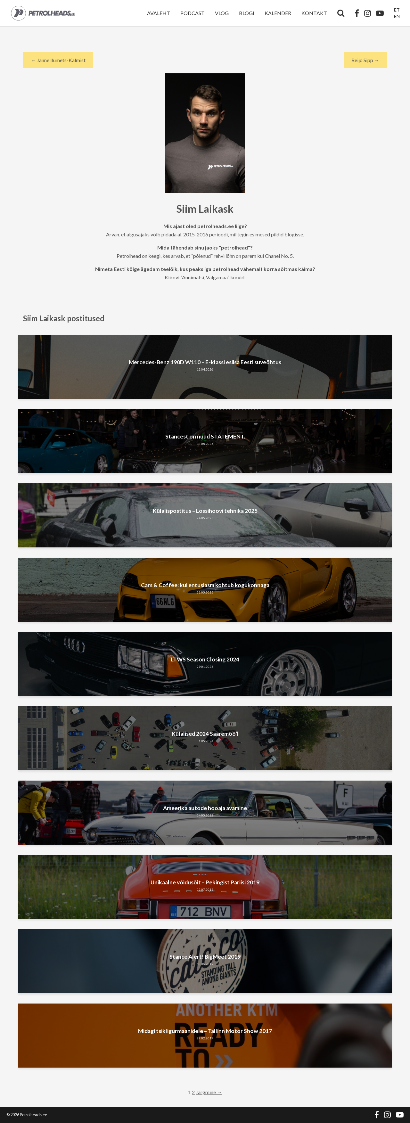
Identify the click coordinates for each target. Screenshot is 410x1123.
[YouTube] (380, 13)
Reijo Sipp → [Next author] (365, 60)
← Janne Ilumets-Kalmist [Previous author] (58, 60)
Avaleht (158, 13)
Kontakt (314, 13)
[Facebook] (357, 13)
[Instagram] (367, 13)
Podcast (192, 13)
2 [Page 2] (193, 1092)
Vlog (222, 13)
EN (397, 16)
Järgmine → (209, 1092)
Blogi (246, 13)
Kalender (278, 13)
